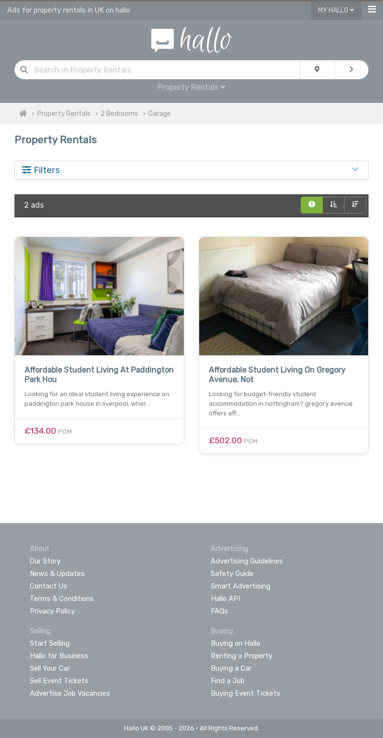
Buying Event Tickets (246, 693)
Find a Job (227, 680)
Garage (159, 114)
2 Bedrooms (119, 114)
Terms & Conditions (62, 598)
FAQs (219, 611)
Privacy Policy (52, 611)
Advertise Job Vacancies (70, 693)
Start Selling (50, 643)
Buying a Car (231, 668)
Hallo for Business (59, 655)
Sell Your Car (50, 668)
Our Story (45, 561)
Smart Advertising (240, 586)
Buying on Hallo (235, 643)
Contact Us (48, 586)
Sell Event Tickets (59, 680)
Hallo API (225, 598)
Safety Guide (232, 573)
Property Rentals (191, 87)
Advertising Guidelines (247, 561)
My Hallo (336, 10)
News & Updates (57, 573)
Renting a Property (241, 655)
